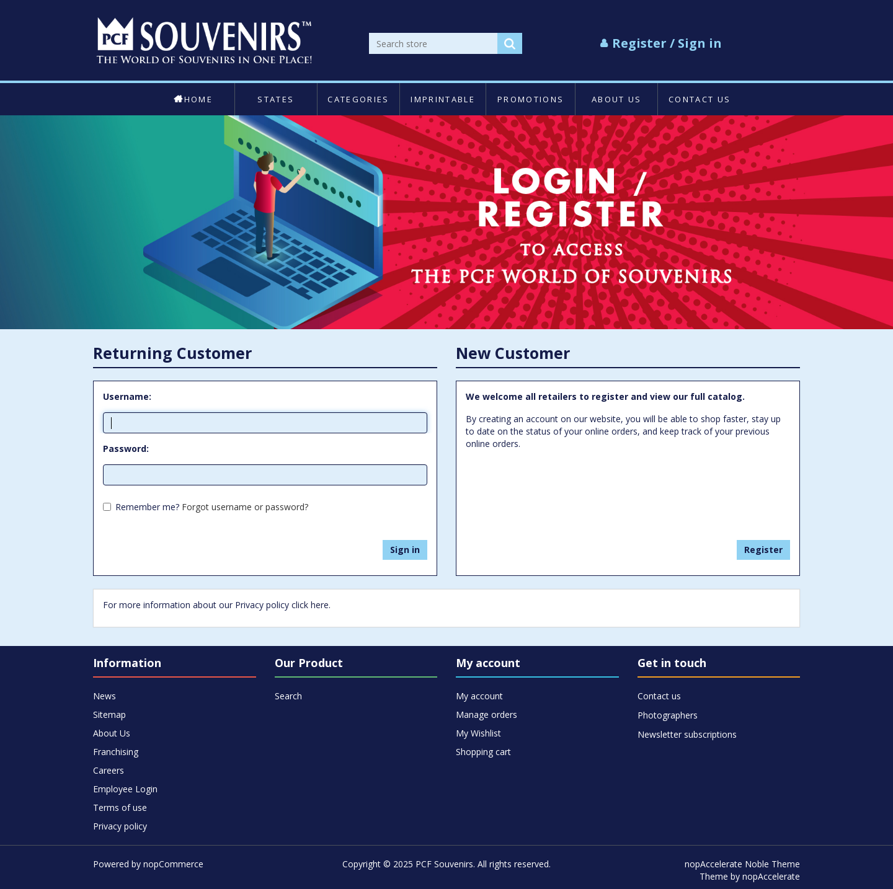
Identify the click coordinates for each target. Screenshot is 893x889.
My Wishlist (478, 733)
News (104, 696)
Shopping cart (483, 752)
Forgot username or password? (245, 507)
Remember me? (147, 507)
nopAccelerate (771, 876)
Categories (358, 99)
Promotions (530, 99)
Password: (126, 448)
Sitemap (109, 714)
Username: (127, 396)
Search (288, 696)
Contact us (700, 99)
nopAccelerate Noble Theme (742, 864)
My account (479, 696)
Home (193, 99)
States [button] (275, 99)
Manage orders (486, 714)
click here (310, 605)
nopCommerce (173, 864)
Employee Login (125, 789)
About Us (617, 99)
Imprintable (443, 99)
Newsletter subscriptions (687, 734)
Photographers (668, 715)
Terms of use (120, 807)
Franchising (115, 752)
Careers (108, 770)
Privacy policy (120, 826)
